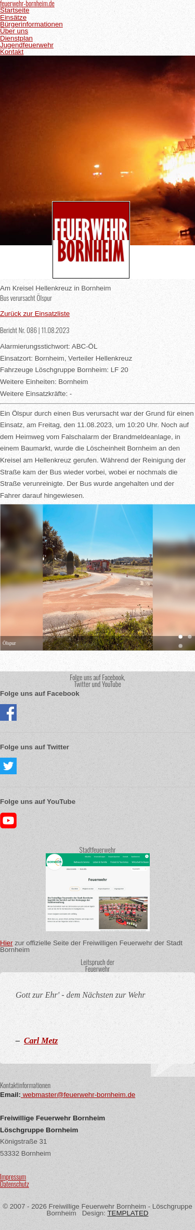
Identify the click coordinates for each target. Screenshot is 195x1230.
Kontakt (11, 52)
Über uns (14, 31)
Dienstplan (16, 38)
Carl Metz (41, 1040)
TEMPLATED (127, 1213)
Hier (6, 943)
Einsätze (13, 17)
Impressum (13, 1176)
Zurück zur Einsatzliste (35, 314)
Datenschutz (14, 1184)
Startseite (14, 10)
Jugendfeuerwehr (27, 45)
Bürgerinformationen (31, 24)
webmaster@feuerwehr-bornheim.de (78, 1095)
